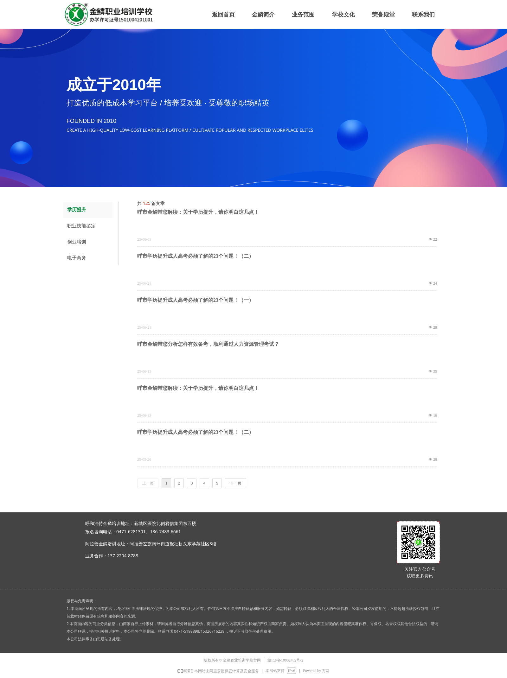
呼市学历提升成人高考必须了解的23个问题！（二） (195, 256)
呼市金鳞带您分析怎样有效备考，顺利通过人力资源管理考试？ (208, 344)
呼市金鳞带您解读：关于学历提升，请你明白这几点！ (198, 212)
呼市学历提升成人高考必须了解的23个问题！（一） (195, 300)
